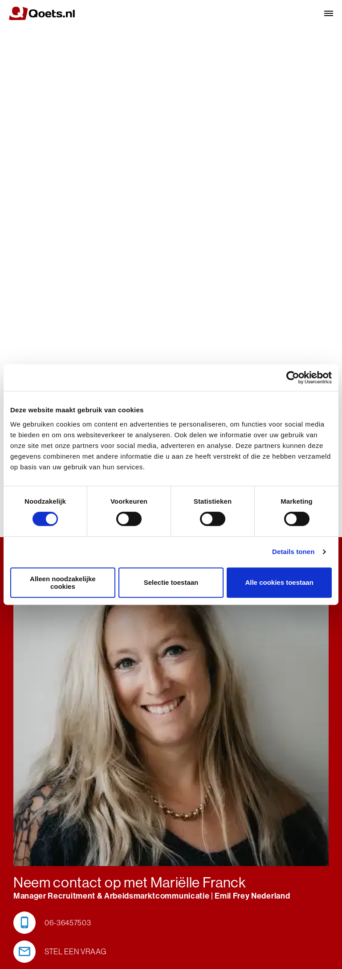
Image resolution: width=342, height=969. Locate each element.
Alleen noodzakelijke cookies (63, 582)
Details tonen (293, 551)
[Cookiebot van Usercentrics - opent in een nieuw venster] (293, 377)
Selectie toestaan (171, 582)
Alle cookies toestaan (279, 582)
